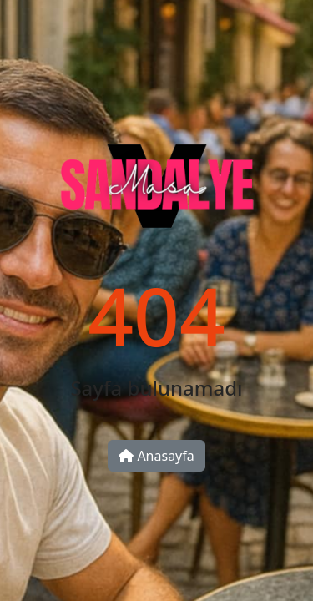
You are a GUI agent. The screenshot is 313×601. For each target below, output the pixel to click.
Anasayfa (156, 456)
